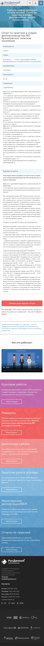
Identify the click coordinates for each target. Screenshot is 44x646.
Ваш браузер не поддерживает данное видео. (22, 360)
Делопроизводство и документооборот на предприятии (22, 61)
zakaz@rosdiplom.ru (8, 599)
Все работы (7, 59)
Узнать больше (11, 402)
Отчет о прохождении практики (25, 59)
